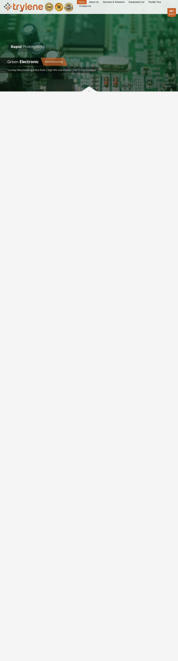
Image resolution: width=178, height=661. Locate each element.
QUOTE (171, 12)
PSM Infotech (65, 651)
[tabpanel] (89, 46)
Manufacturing (54, 61)
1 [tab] (168, 85)
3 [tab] (168, 88)
